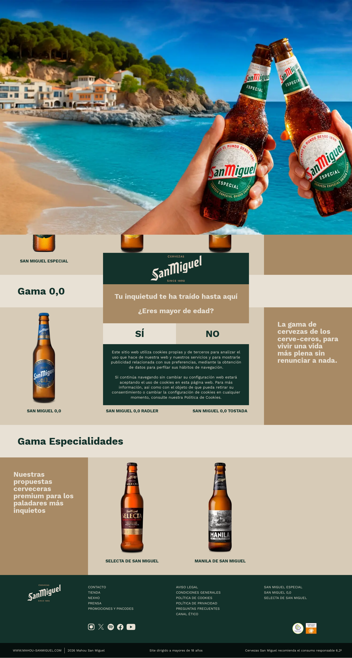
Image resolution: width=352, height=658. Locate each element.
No (212, 334)
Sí (139, 334)
